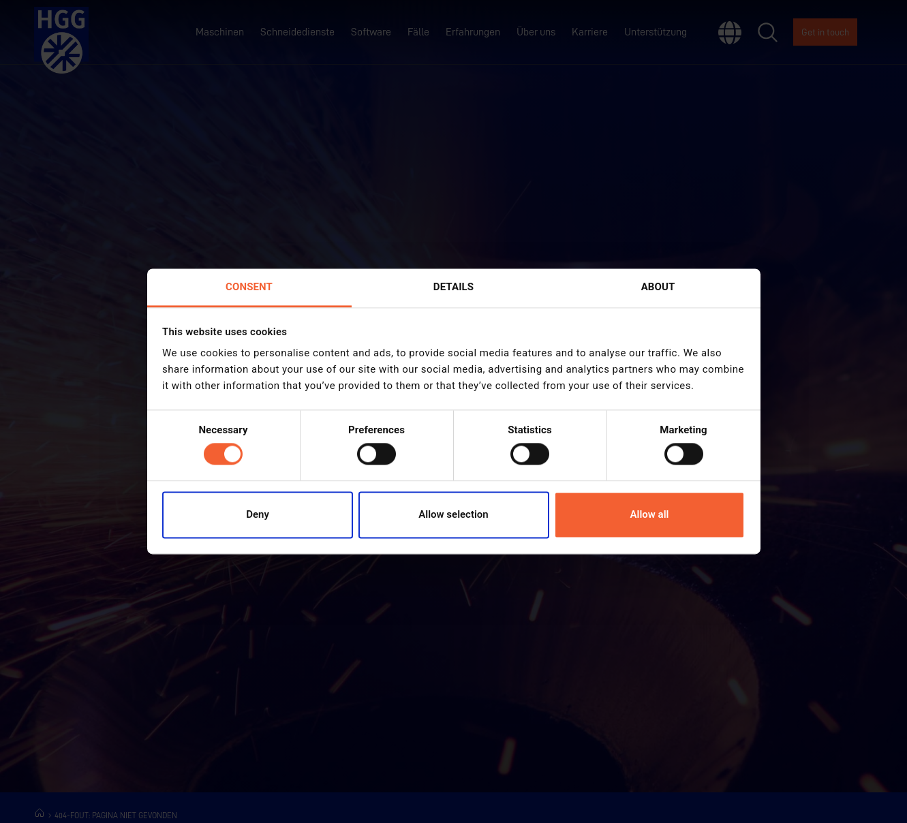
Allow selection (453, 514)
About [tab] (658, 287)
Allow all (649, 514)
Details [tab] (453, 287)
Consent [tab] (249, 287)
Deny (257, 514)
